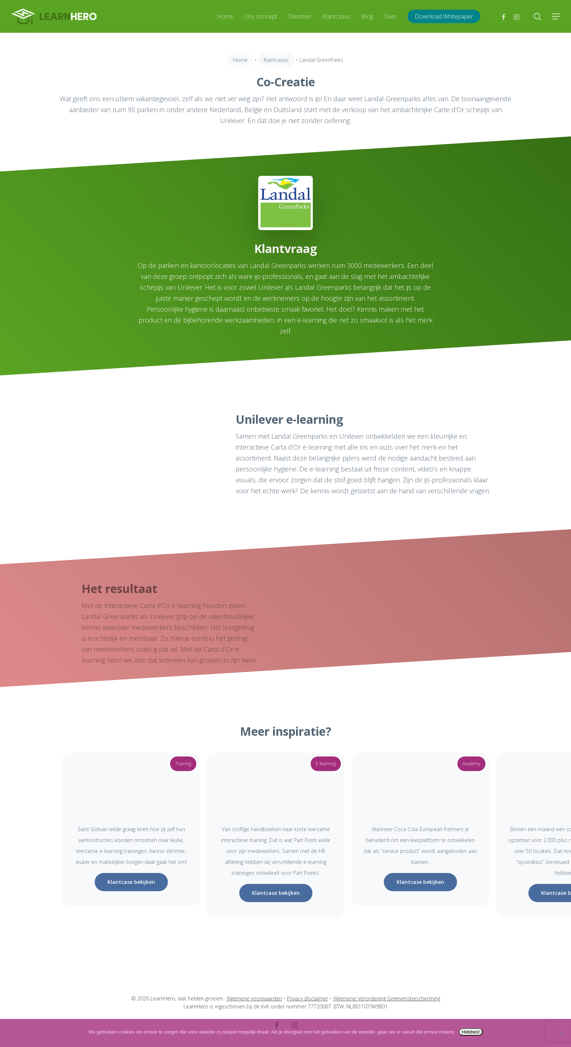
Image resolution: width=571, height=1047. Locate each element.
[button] (556, 16)
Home (240, 59)
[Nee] (562, 1033)
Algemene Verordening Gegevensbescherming (386, 998)
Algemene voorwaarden (254, 998)
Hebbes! (471, 1032)
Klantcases (276, 59)
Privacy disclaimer (307, 998)
